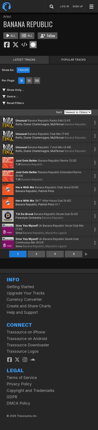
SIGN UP (78, 6)
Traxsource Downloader (28, 345)
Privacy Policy (19, 384)
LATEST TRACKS (24, 59)
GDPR (12, 397)
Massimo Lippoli (56, 232)
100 (37, 80)
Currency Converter (24, 299)
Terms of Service (22, 377)
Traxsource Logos (23, 351)
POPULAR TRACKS (73, 59)
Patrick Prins (46, 191)
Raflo (19, 124)
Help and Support (22, 312)
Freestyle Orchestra (28, 217)
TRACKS (23, 70)
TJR (18, 164)
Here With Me (25, 187)
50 (29, 80)
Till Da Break (24, 214)
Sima (19, 232)
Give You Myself (27, 225)
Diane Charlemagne (36, 124)
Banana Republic (75, 124)
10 (21, 80)
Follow (47, 35)
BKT (57, 204)
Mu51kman (57, 124)
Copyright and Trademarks (30, 390)
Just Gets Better (26, 160)
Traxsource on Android (27, 338)
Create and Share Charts (29, 306)
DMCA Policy (18, 403)
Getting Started (20, 286)
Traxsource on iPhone (26, 332)
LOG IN (64, 6)
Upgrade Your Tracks (26, 293)
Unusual (21, 120)
